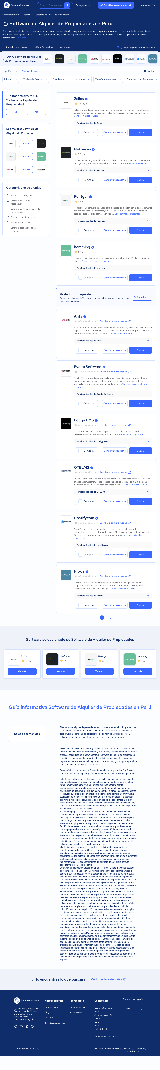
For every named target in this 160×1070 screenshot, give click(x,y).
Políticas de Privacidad (103, 1048)
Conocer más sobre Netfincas (133, 163)
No (36, 111)
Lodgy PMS (84, 420)
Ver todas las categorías (108, 979)
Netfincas (82, 149)
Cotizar (140, 132)
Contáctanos (101, 1000)
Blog (47, 1012)
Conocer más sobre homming (95, 261)
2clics (79, 98)
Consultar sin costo (114, 132)
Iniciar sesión (148, 5)
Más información (44, 47)
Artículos (66, 47)
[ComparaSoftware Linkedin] (16, 1026)
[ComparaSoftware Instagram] (32, 1026)
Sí (16, 111)
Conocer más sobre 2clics (86, 115)
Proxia (79, 571)
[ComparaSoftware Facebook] (27, 1026)
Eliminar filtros (29, 71)
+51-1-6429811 (101, 1029)
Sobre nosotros (52, 1007)
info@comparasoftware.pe (106, 1036)
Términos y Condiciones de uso (136, 1050)
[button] (113, 123)
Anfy (78, 316)
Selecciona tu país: (133, 999)
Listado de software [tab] (16, 47)
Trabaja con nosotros (55, 1023)
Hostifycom (84, 517)
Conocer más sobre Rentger (127, 213)
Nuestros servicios (78, 1007)
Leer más (21, 37)
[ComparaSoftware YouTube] (21, 1026)
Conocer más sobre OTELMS (137, 484)
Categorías (84, 5)
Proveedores (77, 1000)
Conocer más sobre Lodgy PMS (128, 434)
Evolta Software (87, 366)
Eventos (49, 1017)
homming (82, 247)
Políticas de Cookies (124, 1048)
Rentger (81, 196)
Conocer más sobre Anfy (120, 333)
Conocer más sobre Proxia (122, 588)
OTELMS (81, 467)
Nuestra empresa (54, 1000)
